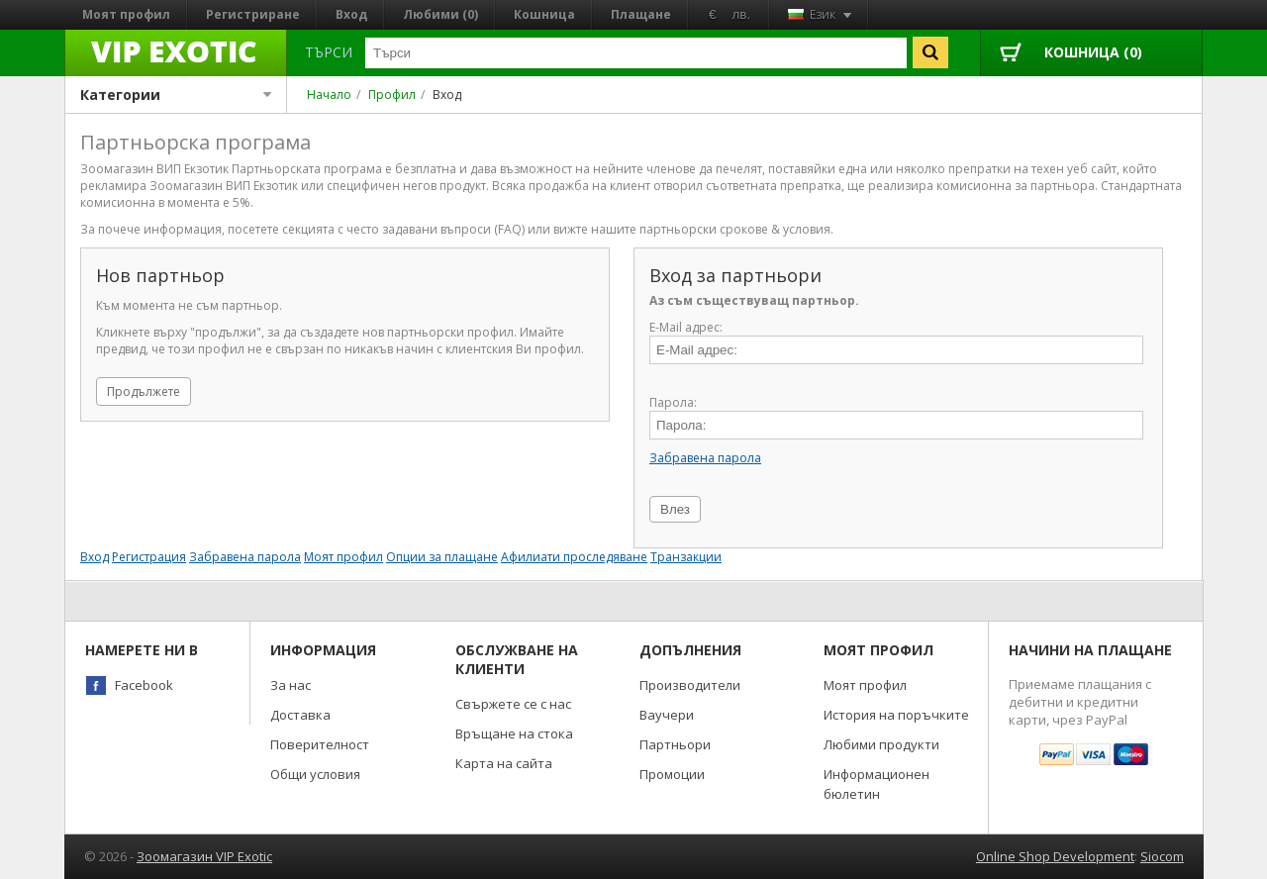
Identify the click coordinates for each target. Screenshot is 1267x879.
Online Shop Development (1055, 856)
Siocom (1162, 856)
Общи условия (315, 774)
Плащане (641, 14)
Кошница (544, 14)
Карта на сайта (503, 763)
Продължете (143, 391)
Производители (689, 685)
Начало (329, 94)
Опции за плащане (442, 556)
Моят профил (126, 14)
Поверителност (319, 744)
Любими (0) (440, 14)
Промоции (672, 774)
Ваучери (666, 715)
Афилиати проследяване (574, 556)
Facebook (144, 685)
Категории (175, 94)
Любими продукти (881, 744)
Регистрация (149, 556)
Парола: (673, 402)
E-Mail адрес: (686, 327)
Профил (392, 94)
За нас (290, 685)
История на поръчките (896, 715)
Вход (351, 14)
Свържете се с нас (513, 704)
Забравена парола (705, 457)
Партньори (675, 744)
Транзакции (686, 556)
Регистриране (253, 14)
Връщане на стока (514, 733)
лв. (740, 14)
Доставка (300, 715)
